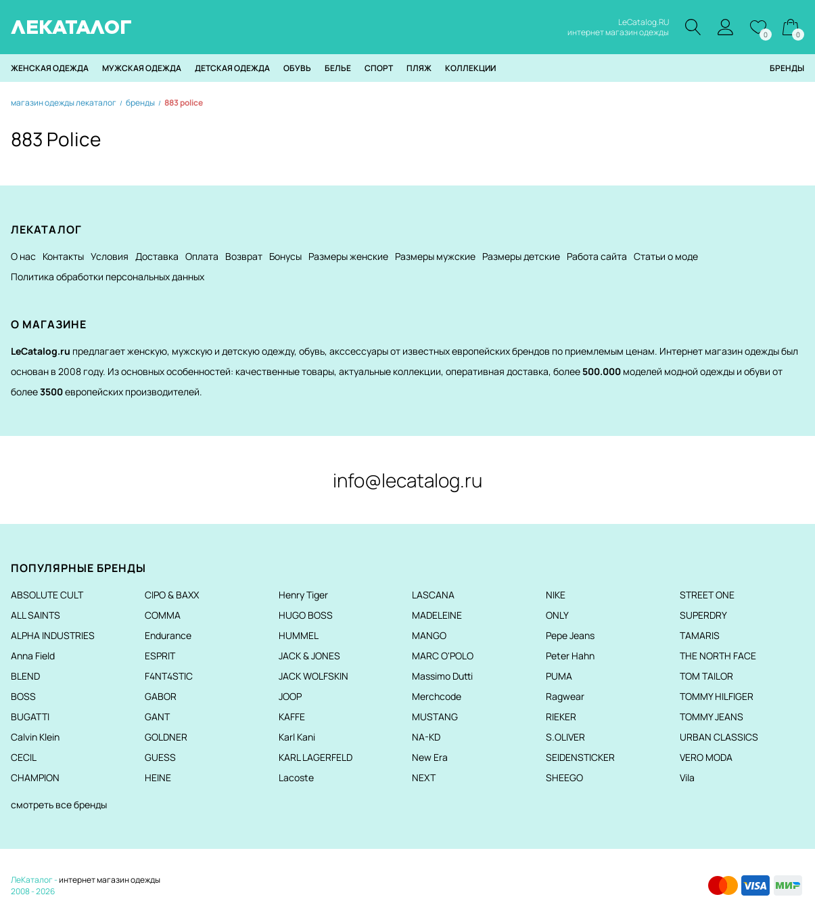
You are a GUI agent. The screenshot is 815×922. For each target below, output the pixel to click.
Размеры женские (348, 256)
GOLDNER (166, 736)
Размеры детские (521, 256)
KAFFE (292, 716)
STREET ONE (707, 594)
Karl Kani (297, 736)
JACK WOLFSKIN (313, 675)
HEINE (158, 777)
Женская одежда (50, 68)
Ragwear (565, 696)
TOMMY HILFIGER (716, 696)
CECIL (24, 757)
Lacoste (296, 777)
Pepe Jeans (570, 635)
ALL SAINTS (35, 615)
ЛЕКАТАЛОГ (71, 27)
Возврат (243, 256)
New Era (430, 757)
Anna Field (33, 655)
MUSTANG (435, 716)
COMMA (163, 615)
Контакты (63, 256)
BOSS (23, 696)
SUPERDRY (703, 615)
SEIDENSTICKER (580, 757)
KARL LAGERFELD (315, 757)
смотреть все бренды (59, 804)
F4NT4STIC (169, 675)
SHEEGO (564, 777)
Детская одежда (232, 68)
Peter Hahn (570, 655)
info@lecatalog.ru (407, 480)
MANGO (429, 635)
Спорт (379, 68)
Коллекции (470, 68)
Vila (687, 777)
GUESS (160, 757)
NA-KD (426, 736)
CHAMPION (35, 777)
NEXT (424, 777)
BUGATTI (30, 716)
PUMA (559, 675)
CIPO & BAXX (172, 594)
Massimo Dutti (442, 675)
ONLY (557, 615)
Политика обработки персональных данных (107, 276)
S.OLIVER (565, 736)
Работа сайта (597, 256)
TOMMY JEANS (711, 716)
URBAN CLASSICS (719, 736)
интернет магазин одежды (109, 879)
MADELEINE (437, 615)
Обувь (297, 68)
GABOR (161, 696)
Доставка (157, 256)
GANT (157, 716)
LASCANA (433, 594)
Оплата (201, 256)
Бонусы (285, 256)
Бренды (787, 68)
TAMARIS (700, 635)
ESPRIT (160, 655)
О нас (23, 256)
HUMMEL (299, 635)
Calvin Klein (35, 736)
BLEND (25, 675)
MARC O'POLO (442, 655)
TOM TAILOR (706, 675)
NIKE (555, 594)
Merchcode (436, 696)
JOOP (290, 696)
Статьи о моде (666, 256)
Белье (338, 68)
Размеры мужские (435, 256)
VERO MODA (706, 757)
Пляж (419, 68)
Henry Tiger (303, 594)
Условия (110, 256)
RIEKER (561, 716)
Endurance (168, 635)
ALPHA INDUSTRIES (53, 635)
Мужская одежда (141, 68)
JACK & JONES (309, 655)
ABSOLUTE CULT (47, 594)
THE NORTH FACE (718, 655)
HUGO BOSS (306, 615)
